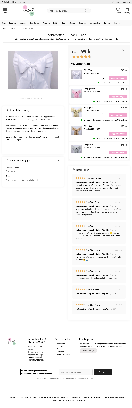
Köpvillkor (61, 344)
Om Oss (60, 346)
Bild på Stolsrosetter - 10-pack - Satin (31, 98)
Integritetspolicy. (88, 378)
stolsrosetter (18, 116)
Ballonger (71, 23)
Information (116, 2)
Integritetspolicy (63, 354)
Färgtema (46, 23)
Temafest (12, 23)
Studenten (82, 23)
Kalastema (22, 23)
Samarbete (61, 352)
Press (59, 349)
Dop (63, 23)
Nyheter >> (23, 2)
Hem (4, 28)
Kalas (4, 23)
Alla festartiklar (95, 23)
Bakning (107, 23)
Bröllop (55, 23)
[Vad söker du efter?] (69, 10)
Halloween (117, 23)
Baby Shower (34, 23)
